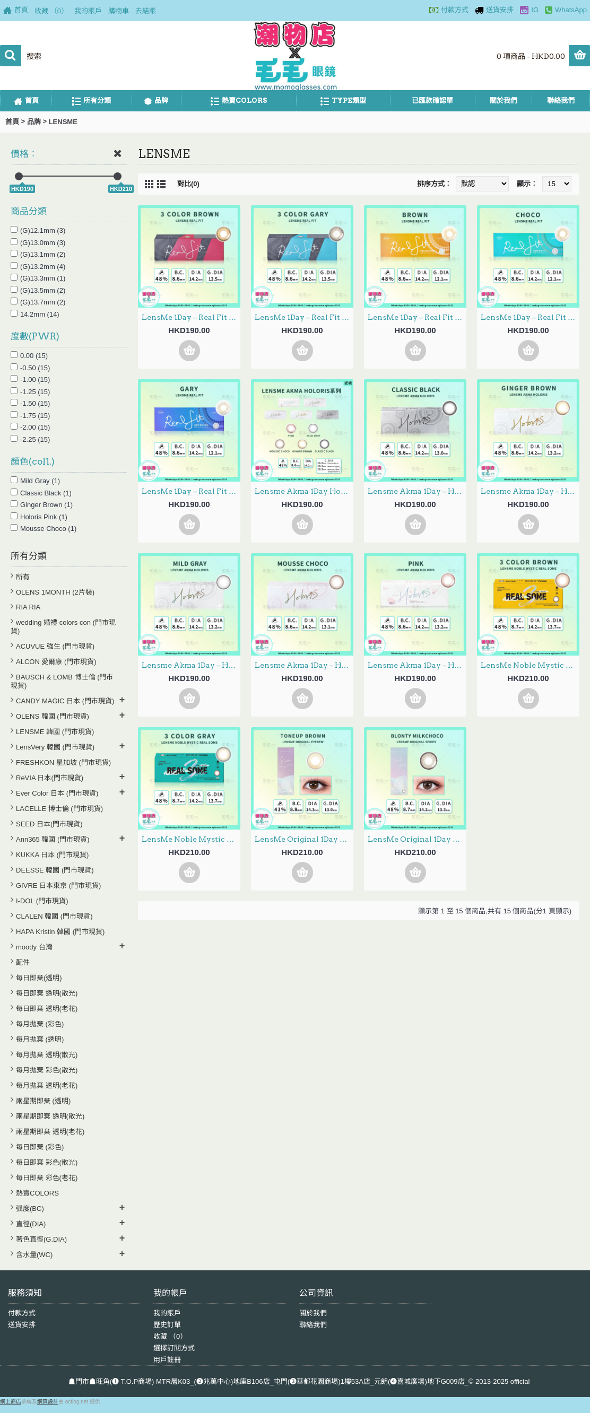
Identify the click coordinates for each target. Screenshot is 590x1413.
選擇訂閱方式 (174, 1348)
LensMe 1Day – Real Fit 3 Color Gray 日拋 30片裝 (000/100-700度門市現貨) (304, 317)
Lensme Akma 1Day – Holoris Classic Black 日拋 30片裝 (417, 491)
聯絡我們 (313, 1325)
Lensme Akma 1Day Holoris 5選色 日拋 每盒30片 (304, 491)
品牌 (34, 122)
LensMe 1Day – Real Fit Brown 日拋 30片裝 (417, 317)
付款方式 (22, 1313)
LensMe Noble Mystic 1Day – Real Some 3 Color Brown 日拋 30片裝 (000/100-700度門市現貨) (530, 665)
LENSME (63, 122)
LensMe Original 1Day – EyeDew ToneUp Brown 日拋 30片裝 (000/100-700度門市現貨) (304, 839)
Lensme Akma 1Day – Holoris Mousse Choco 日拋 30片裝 (304, 665)
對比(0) (188, 184)
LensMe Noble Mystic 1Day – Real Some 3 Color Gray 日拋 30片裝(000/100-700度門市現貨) (191, 839)
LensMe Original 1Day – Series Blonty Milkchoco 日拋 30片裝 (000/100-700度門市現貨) (417, 839)
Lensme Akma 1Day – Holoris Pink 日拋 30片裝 (417, 665)
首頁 (12, 122)
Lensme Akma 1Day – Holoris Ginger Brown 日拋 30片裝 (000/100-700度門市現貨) (530, 491)
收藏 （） (170, 1336)
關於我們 (313, 1313)
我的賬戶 (167, 1313)
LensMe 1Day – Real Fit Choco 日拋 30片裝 (530, 317)
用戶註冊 (167, 1360)
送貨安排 (22, 1325)
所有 (23, 577)
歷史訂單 (167, 1325)
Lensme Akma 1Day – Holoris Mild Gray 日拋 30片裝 (191, 665)
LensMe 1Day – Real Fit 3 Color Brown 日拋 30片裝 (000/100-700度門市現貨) (191, 317)
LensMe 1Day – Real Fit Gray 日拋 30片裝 (191, 491)
